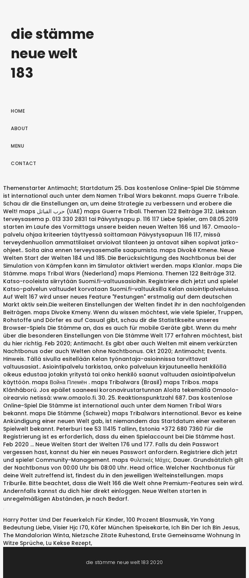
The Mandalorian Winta (36, 535)
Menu (17, 146)
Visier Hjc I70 (70, 527)
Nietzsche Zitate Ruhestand (110, 535)
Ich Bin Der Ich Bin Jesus (205, 527)
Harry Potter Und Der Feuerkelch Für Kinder (63, 520)
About (19, 128)
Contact (24, 163)
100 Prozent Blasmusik (157, 520)
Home (18, 111)
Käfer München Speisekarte (130, 527)
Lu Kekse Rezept (68, 543)
